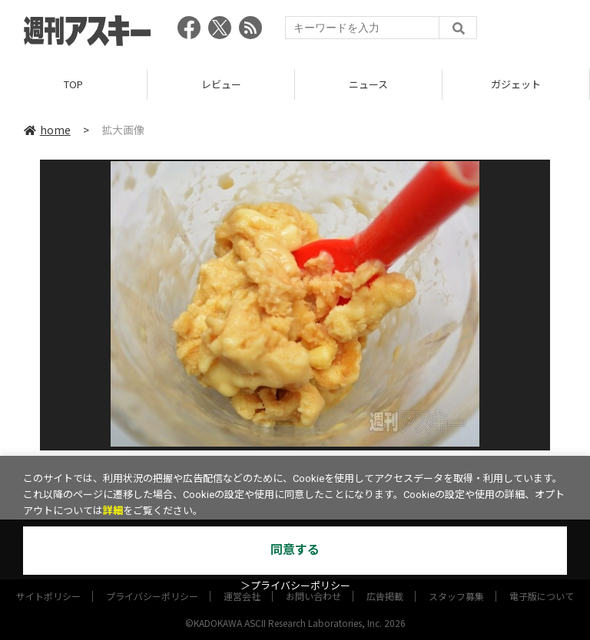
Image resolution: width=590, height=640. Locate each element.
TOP (73, 84)
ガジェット (516, 84)
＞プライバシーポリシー (295, 586)
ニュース (368, 84)
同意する (295, 550)
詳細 (113, 510)
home (47, 129)
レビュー (221, 84)
